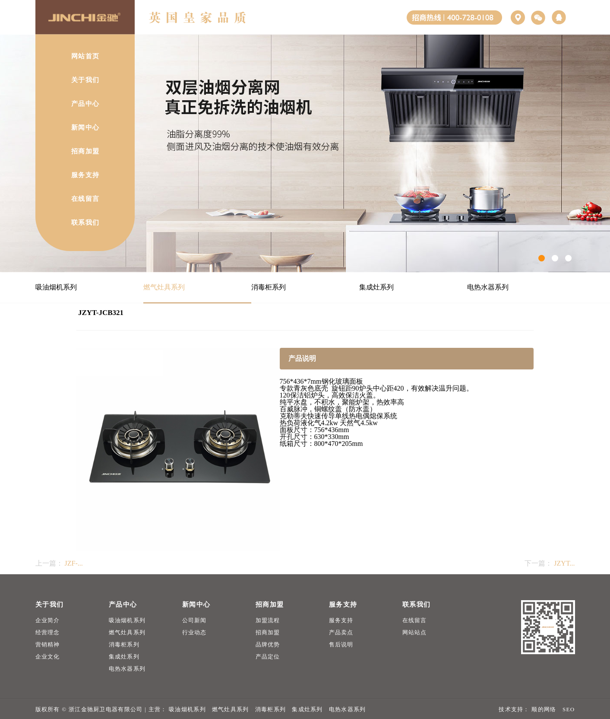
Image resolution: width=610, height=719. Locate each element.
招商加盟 (268, 632)
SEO (569, 709)
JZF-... (74, 563)
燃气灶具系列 (164, 287)
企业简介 (47, 620)
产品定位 (268, 656)
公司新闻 (194, 620)
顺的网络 (543, 709)
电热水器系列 (488, 287)
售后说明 (341, 644)
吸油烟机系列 (56, 287)
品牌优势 (268, 644)
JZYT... (564, 563)
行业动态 (194, 632)
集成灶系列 (376, 287)
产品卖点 (341, 632)
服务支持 (341, 620)
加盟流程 (268, 620)
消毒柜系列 (268, 287)
